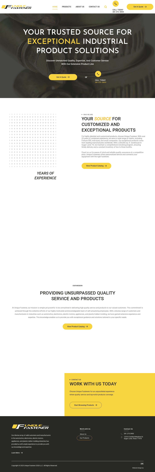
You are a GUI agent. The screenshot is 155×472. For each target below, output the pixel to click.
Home (54, 7)
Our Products (84, 438)
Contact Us (94, 7)
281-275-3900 (118, 12)
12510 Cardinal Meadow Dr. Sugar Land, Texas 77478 (133, 437)
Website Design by (138, 468)
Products (66, 7)
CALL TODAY (118, 10)
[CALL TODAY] (116, 4)
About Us (80, 7)
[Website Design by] (142, 463)
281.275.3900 (129, 433)
